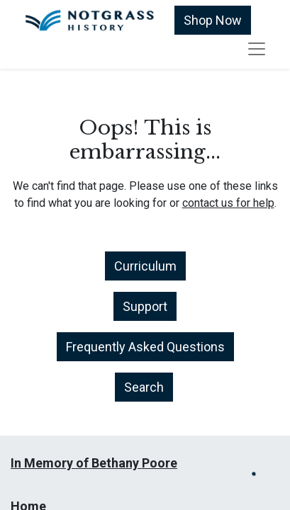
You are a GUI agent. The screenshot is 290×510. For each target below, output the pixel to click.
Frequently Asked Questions (145, 346)
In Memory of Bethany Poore (94, 462)
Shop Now (213, 20)
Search (144, 387)
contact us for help (228, 203)
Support (145, 306)
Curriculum (145, 266)
